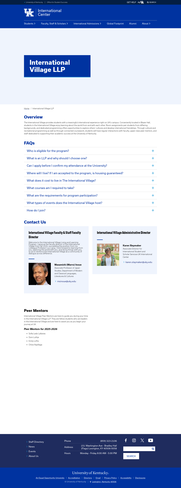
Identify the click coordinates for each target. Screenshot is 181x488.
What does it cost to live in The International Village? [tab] (61, 180)
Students (30, 23)
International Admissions (87, 23)
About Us (33, 455)
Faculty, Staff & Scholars (54, 23)
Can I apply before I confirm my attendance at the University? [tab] (67, 165)
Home (26, 108)
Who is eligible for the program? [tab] (48, 150)
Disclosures (140, 477)
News (32, 446)
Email (98, 477)
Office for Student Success (57, 2)
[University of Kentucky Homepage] (90, 473)
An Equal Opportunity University (50, 477)
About (146, 23)
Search (152, 2)
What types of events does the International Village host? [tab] (64, 202)
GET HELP (131, 2)
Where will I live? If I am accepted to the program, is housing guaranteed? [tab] (75, 173)
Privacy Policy (110, 477)
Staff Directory (36, 441)
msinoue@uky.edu (66, 281)
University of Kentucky (34, 2)
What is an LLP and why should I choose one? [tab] (57, 158)
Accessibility (125, 477)
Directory (88, 477)
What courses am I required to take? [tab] (50, 187)
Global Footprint (115, 23)
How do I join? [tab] (36, 210)
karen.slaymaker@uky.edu (139, 261)
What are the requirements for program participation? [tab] (62, 195)
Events (32, 451)
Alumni (132, 23)
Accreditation (74, 477)
